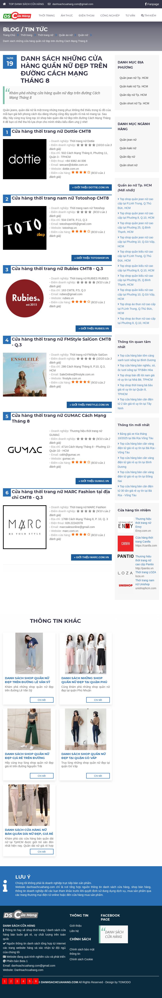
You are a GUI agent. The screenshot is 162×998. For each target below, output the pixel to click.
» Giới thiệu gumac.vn (94, 481)
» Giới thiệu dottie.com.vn (90, 187)
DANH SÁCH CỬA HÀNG (114, 934)
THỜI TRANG (47, 15)
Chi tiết (41, 699)
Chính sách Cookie (81, 959)
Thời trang (26, 35)
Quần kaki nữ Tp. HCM (134, 86)
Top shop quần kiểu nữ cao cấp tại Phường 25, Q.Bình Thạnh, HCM (135, 290)
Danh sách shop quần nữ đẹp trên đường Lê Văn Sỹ (27, 680)
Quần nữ (83, 35)
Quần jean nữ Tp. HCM (134, 77)
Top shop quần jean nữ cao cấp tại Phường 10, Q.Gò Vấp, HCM (136, 252)
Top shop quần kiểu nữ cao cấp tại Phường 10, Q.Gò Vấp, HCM (136, 304)
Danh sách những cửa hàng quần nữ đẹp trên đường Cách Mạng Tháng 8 (45, 41)
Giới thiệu (76, 925)
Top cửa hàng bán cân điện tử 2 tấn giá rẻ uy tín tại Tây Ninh (135, 414)
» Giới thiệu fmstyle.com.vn (89, 404)
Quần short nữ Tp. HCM (134, 103)
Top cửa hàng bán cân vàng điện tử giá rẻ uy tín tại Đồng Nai (136, 487)
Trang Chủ (9, 35)
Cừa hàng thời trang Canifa (144, 539)
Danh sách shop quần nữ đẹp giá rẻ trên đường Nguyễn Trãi (27, 756)
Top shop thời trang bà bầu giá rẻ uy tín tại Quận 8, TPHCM (135, 400)
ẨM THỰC (67, 15)
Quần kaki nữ (128, 148)
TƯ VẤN (130, 15)
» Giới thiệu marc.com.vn (91, 557)
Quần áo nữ (66, 35)
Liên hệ (74, 931)
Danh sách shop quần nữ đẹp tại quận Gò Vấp (83, 756)
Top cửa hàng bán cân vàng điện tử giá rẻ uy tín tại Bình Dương (136, 472)
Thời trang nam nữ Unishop (144, 582)
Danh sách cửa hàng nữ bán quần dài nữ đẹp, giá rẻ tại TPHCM (29, 832)
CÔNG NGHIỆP (110, 15)
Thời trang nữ (45, 35)
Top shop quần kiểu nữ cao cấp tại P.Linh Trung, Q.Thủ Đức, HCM (135, 266)
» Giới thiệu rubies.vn (94, 328)
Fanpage (152, 4)
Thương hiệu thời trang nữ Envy (143, 522)
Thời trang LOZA (145, 572)
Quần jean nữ (128, 139)
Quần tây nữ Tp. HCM (133, 94)
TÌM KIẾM (148, 15)
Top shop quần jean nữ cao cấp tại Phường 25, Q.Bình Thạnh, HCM (135, 238)
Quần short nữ (128, 165)
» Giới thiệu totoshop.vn (91, 257)
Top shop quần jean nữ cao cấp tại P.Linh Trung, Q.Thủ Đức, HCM (135, 213)
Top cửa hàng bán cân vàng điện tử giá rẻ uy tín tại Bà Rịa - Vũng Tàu (137, 458)
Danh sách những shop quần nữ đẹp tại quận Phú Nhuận (84, 680)
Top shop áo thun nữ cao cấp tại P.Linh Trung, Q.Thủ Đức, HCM (137, 319)
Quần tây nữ (127, 156)
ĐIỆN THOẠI (86, 15)
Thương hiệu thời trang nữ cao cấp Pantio (144, 560)
